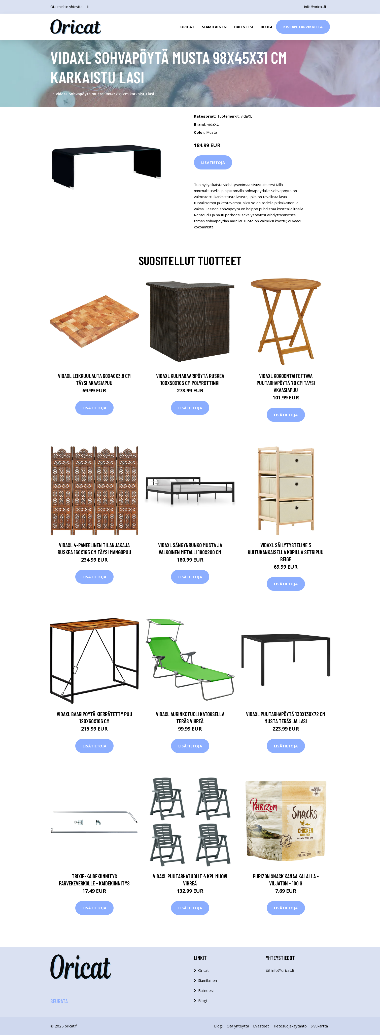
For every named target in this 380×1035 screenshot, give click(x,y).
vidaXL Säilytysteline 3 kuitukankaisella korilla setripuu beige (286, 552)
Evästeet (261, 1025)
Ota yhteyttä (238, 1025)
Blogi (266, 26)
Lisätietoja (213, 162)
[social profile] (88, 7)
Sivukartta (319, 1025)
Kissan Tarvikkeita (303, 26)
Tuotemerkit (228, 116)
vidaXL (246, 116)
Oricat (187, 26)
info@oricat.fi (315, 6)
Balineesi (243, 26)
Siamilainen (214, 26)
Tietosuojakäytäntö (290, 1025)
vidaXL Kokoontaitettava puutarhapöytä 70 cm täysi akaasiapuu (286, 382)
